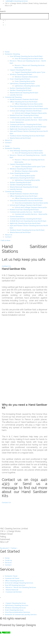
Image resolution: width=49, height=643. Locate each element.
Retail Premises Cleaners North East (24, 99)
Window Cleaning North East (21, 74)
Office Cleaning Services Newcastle (29, 104)
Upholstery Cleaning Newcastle (27, 86)
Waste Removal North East (20, 138)
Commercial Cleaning (13, 97)
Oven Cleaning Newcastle (25, 81)
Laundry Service (16, 95)
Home (7, 52)
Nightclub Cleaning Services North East (25, 129)
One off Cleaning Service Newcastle (29, 58)
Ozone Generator (17, 122)
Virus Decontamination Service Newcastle (31, 108)
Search (3, 11)
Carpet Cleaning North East (20, 70)
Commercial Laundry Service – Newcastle (31, 120)
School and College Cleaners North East (26, 111)
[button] (24, 9)
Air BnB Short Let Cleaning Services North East (28, 127)
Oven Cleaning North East (20, 79)
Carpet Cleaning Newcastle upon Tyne (30, 72)
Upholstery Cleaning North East (22, 83)
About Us (8, 140)
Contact (8, 143)
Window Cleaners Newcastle (26, 77)
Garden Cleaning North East (21, 90)
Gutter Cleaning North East (20, 88)
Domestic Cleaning (12, 54)
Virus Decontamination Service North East (26, 106)
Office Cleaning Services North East (23, 102)
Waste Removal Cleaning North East (24, 93)
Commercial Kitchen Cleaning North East (26, 124)
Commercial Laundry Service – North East (26, 118)
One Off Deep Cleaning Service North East (26, 56)
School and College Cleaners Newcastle (31, 113)
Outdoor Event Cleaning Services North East (27, 136)
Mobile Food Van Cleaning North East (24, 115)
